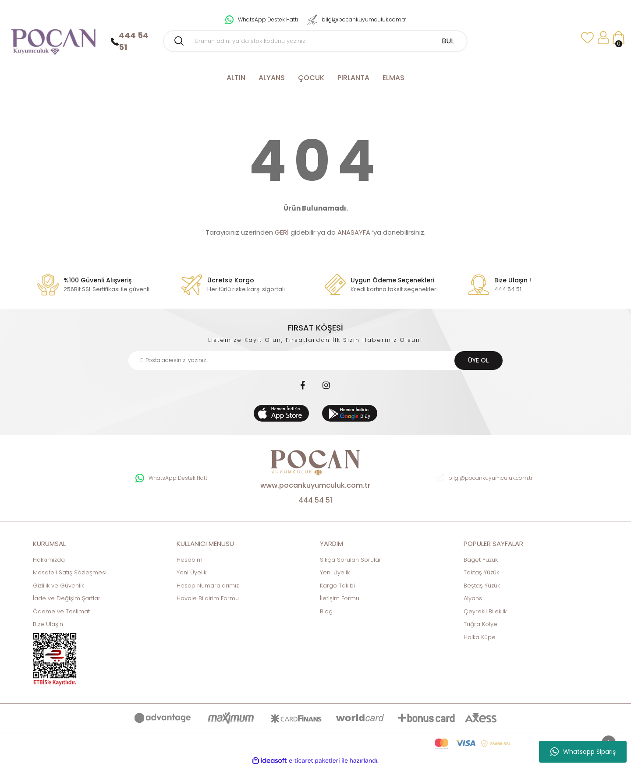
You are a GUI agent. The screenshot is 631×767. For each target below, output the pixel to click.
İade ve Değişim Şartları (67, 598)
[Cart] (618, 38)
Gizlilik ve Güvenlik (58, 585)
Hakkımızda (49, 560)
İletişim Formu (339, 598)
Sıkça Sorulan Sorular (350, 560)
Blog (326, 611)
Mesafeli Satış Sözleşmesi (69, 572)
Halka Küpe (480, 637)
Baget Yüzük (481, 560)
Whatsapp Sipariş (583, 751)
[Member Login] (603, 38)
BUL (448, 41)
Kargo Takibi (337, 585)
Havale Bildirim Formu (208, 598)
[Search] (315, 41)
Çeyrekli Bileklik (485, 611)
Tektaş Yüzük (481, 572)
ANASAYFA (353, 232)
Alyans (473, 598)
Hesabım (189, 560)
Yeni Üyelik (191, 572)
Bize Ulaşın (48, 624)
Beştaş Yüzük (482, 585)
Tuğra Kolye (480, 624)
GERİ (282, 232)
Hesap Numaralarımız (208, 585)
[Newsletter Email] (315, 360)
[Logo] (53, 38)
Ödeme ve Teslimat (61, 611)
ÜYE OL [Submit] (478, 360)
